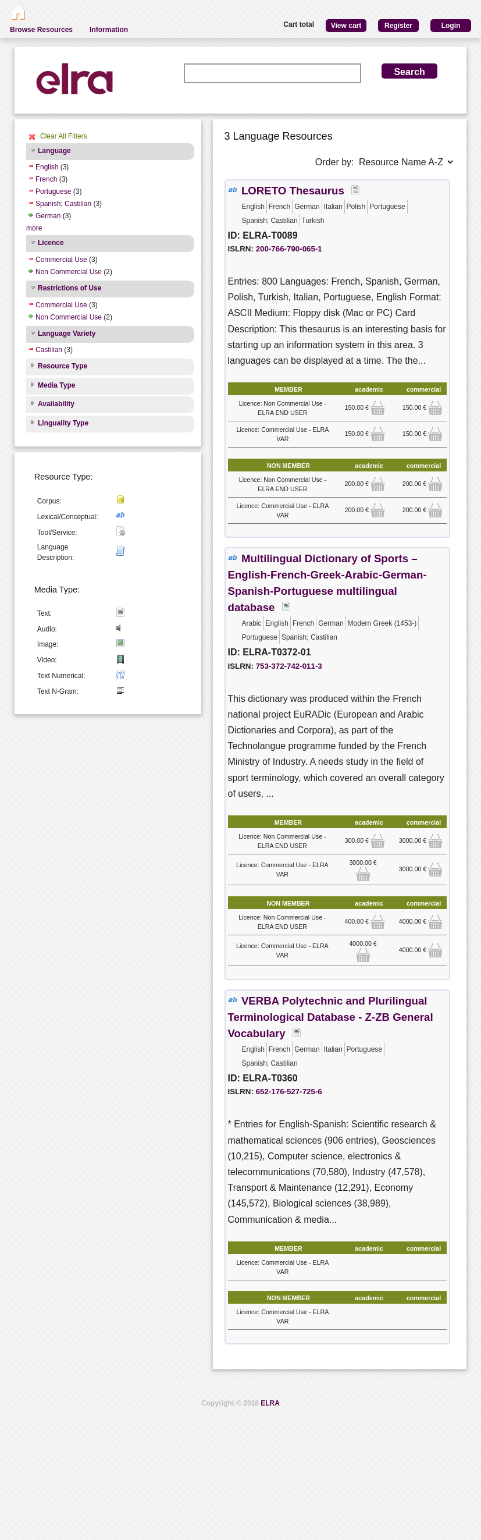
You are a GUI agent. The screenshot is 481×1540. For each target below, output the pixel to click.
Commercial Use (61, 260)
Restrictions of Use (69, 288)
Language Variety (66, 333)
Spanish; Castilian (63, 204)
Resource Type (62, 366)
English (46, 167)
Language (54, 151)
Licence (51, 243)
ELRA (270, 1403)
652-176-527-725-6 (289, 1091)
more (34, 228)
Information (109, 30)
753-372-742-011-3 (289, 666)
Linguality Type (63, 423)
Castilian (48, 350)
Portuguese (53, 191)
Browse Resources (41, 30)
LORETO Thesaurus (292, 190)
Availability (56, 404)
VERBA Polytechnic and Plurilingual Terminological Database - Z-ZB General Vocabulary (330, 1017)
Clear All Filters (63, 136)
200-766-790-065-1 (289, 248)
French (46, 179)
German (47, 216)
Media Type (56, 385)
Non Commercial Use (68, 272)
